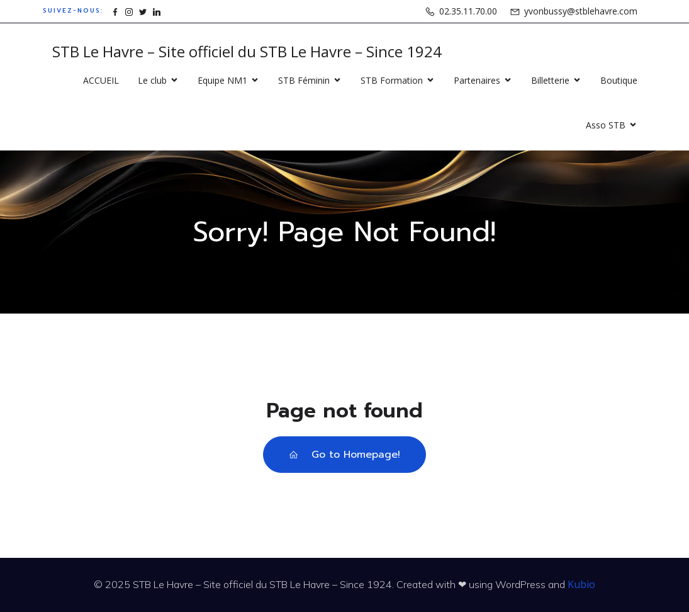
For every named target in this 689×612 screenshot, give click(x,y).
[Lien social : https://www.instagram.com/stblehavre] (129, 11)
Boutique (618, 80)
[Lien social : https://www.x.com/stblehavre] (143, 11)
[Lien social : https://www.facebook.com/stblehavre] (115, 11)
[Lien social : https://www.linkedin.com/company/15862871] (157, 11)
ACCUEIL (101, 80)
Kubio (581, 584)
